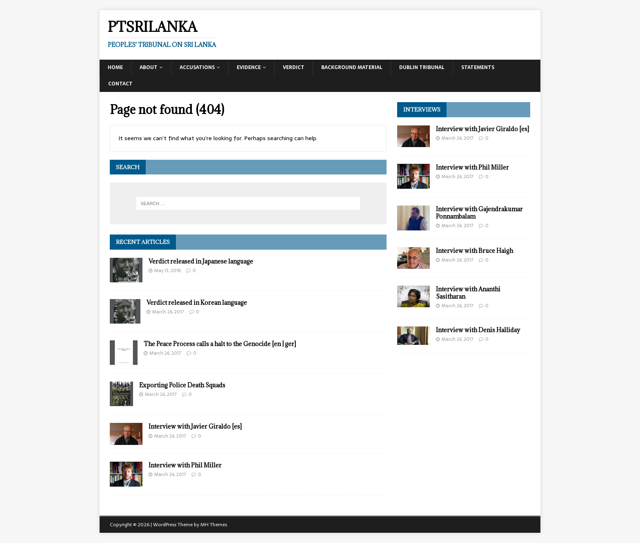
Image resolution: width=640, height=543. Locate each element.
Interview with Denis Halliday (478, 330)
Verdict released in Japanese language (201, 261)
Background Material (351, 67)
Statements (477, 67)
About (149, 67)
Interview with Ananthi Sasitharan (468, 292)
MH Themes (213, 525)
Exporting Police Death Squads (182, 385)
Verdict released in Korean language (197, 302)
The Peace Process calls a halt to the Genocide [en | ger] (220, 344)
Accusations (197, 67)
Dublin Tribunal (421, 67)
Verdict (293, 67)
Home (115, 67)
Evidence (249, 67)
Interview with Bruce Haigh (474, 251)
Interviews (421, 109)
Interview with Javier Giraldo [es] (195, 426)
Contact (120, 84)
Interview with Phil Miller (185, 465)
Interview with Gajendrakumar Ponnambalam (479, 212)
